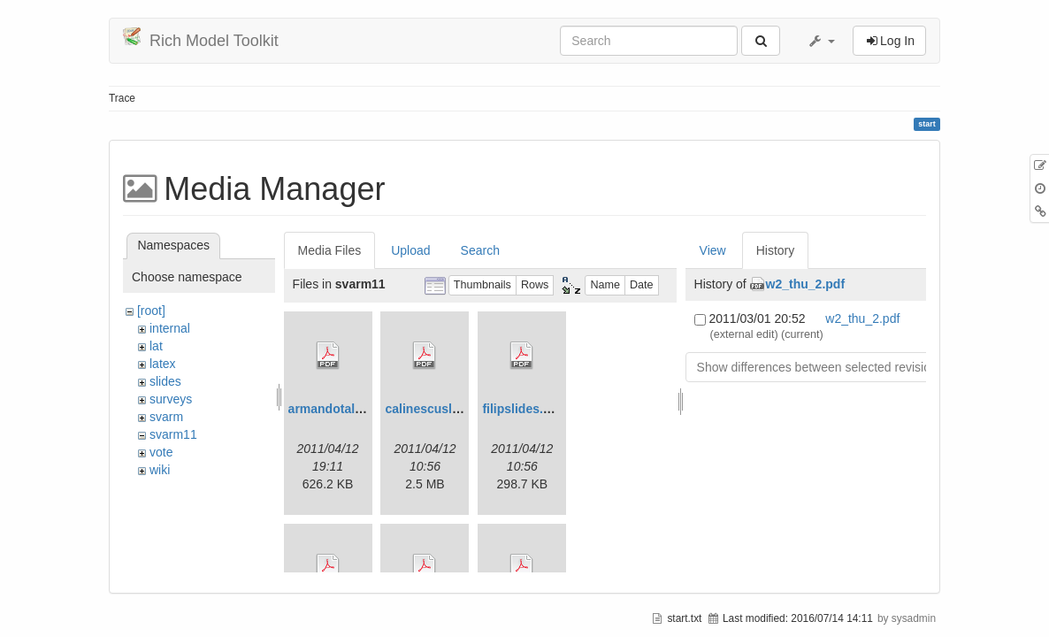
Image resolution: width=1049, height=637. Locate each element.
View (713, 250)
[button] (820, 41)
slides (165, 381)
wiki (159, 470)
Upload (410, 250)
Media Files (330, 250)
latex (162, 364)
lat (156, 346)
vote (160, 452)
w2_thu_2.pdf (805, 284)
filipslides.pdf (522, 409)
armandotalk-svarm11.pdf (363, 409)
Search (480, 250)
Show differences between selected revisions (820, 367)
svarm (166, 417)
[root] (151, 310)
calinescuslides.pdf (442, 409)
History (775, 250)
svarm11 (173, 434)
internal (169, 328)
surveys (170, 399)
